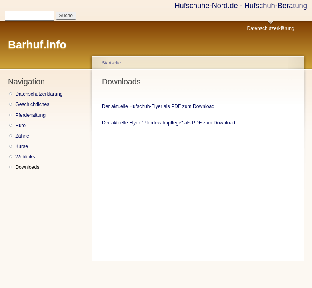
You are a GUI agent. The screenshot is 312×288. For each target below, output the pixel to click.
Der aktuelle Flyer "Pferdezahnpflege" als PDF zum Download (168, 123)
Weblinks (25, 157)
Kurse (21, 146)
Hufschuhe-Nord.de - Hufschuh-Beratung (240, 5)
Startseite (111, 62)
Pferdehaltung (30, 115)
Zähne (22, 136)
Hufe (20, 125)
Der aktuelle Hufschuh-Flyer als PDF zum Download (158, 106)
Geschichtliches (32, 104)
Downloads (27, 167)
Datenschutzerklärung (270, 28)
